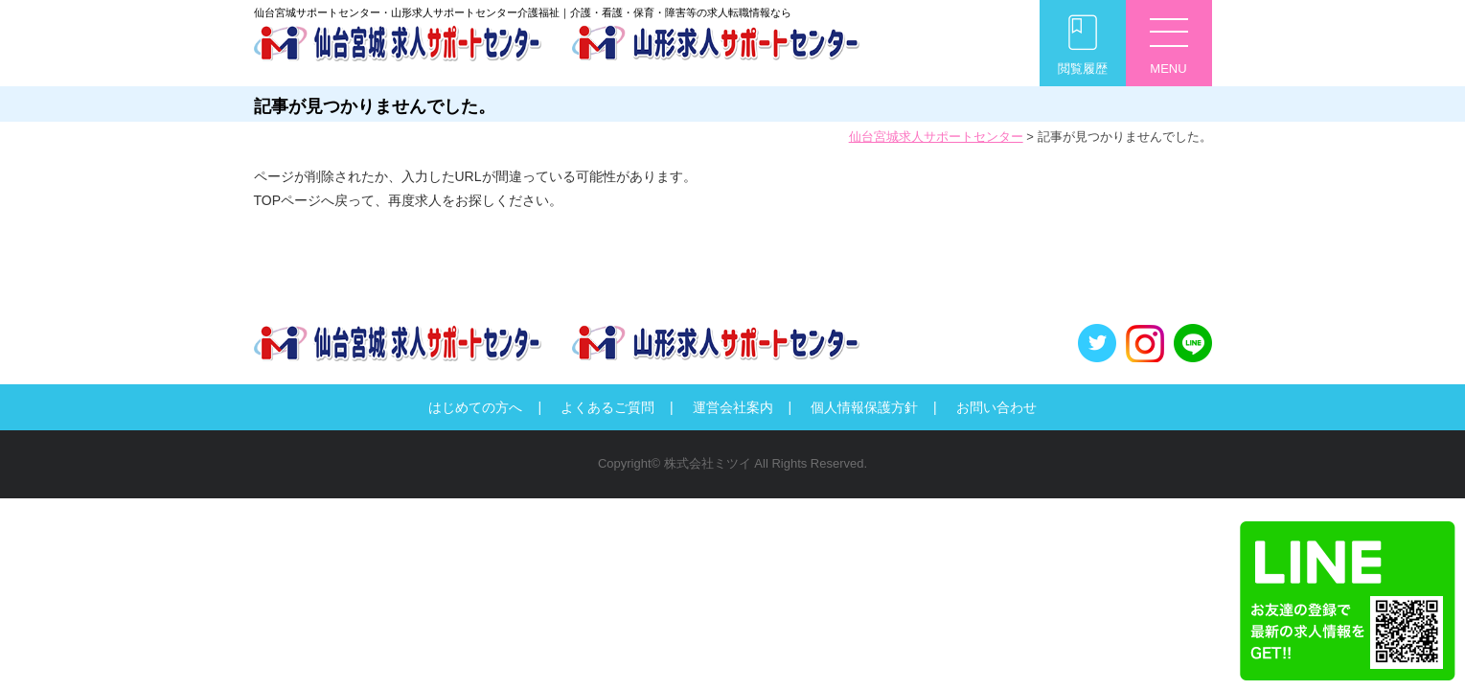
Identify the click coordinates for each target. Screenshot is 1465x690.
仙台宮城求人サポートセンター (936, 136)
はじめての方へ (475, 407)
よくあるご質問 (607, 407)
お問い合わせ (996, 407)
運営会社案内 (733, 407)
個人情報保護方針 (864, 407)
